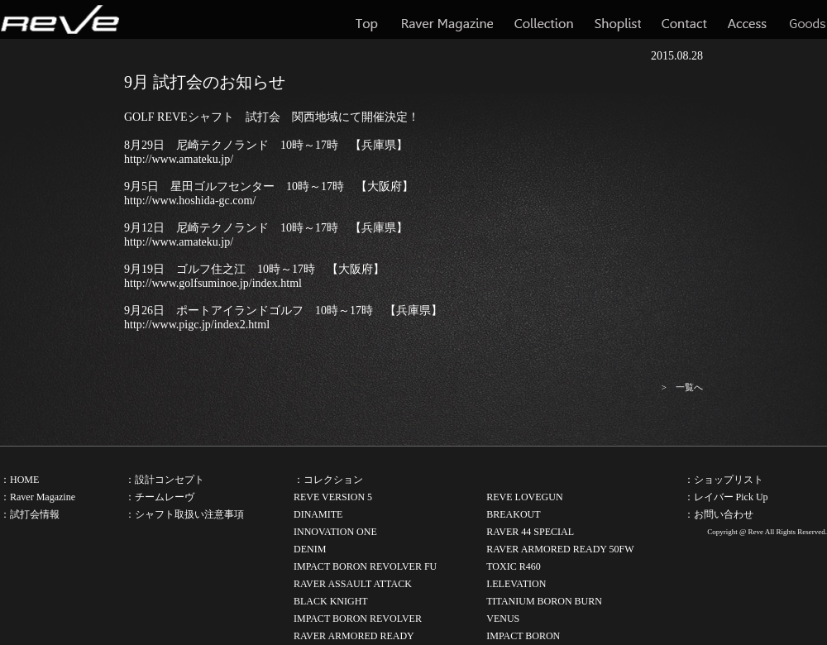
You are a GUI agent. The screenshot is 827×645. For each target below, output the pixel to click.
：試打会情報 (30, 514)
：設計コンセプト (164, 479)
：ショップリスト (723, 479)
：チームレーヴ (159, 497)
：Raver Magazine (37, 497)
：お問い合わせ (718, 514)
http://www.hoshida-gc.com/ (190, 200)
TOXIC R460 (513, 566)
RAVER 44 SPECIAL (530, 532)
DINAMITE (318, 514)
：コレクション (328, 479)
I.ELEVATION (516, 584)
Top (368, 19)
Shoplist (617, 19)
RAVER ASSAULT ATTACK (353, 584)
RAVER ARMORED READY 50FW (559, 549)
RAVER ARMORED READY (354, 636)
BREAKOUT (513, 514)
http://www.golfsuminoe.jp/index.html (213, 283)
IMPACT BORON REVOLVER (358, 618)
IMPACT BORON (523, 636)
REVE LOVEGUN (524, 497)
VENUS (502, 618)
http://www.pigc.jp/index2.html (197, 324)
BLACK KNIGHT (331, 601)
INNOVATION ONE (335, 532)
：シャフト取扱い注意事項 (184, 514)
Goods (806, 19)
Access (747, 19)
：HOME (19, 479)
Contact (684, 19)
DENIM (310, 549)
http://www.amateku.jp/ (178, 159)
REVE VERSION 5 (333, 497)
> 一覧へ (682, 387)
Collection (543, 19)
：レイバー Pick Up (726, 497)
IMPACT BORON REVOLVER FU (365, 566)
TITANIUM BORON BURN (544, 601)
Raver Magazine (447, 19)
